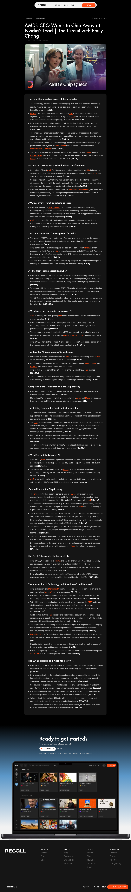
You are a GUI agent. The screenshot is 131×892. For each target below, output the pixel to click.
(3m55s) (83, 186)
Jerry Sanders (54, 207)
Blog (43, 856)
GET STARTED (47, 749)
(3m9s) (66, 176)
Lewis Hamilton (36, 634)
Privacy (86, 887)
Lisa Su (33, 113)
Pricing (58, 5)
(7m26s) (73, 294)
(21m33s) (73, 647)
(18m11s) (62, 570)
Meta (87, 363)
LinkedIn (91, 863)
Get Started (88, 5)
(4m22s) (70, 196)
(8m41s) (54, 328)
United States (36, 155)
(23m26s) (83, 701)
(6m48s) (34, 285)
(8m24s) (48, 319)
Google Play (116, 863)
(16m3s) (95, 516)
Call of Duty (35, 654)
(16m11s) (83, 523)
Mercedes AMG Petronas (41, 149)
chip (73, 116)
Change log (69, 860)
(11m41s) (87, 401)
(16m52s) (94, 539)
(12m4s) (51, 419)
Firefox (113, 856)
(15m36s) (62, 510)
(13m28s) (81, 448)
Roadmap (68, 863)
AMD (71, 113)
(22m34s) (83, 681)
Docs (66, 5)
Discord (90, 856)
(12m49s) (34, 441)
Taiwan (73, 494)
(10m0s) (78, 360)
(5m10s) (47, 244)
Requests (68, 856)
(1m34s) (65, 139)
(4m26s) (68, 217)
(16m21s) (45, 533)
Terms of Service (101, 887)
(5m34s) (56, 257)
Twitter (90, 853)
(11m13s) (63, 394)
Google (93, 363)
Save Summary (117, 887)
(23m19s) (92, 694)
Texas (72, 546)
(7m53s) (49, 304)
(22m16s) (34, 671)
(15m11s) (95, 500)
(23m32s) (78, 708)
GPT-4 (81, 335)
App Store (114, 860)
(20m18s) (76, 621)
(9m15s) (33, 338)
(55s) (38, 129)
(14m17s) (41, 476)
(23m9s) (97, 688)
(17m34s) (85, 564)
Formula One (60, 146)
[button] (29, 18)
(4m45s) (72, 226)
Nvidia (32, 158)
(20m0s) (41, 611)
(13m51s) (42, 466)
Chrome (113, 853)
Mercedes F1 (53, 589)
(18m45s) (75, 592)
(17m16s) (34, 549)
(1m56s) (60, 149)
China (88, 152)
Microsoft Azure (70, 335)
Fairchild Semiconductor (79, 189)
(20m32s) (91, 631)
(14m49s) (83, 482)
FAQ (72, 5)
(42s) (82, 119)
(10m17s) (72, 366)
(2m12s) (74, 158)
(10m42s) (96, 380)
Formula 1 (48, 592)
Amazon (33, 366)
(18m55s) (94, 577)
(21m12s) (34, 640)
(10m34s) (34, 373)
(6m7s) (87, 264)
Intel (95, 173)
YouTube (91, 860)
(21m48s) (75, 654)
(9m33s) (80, 345)
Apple (78, 398)
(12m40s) (67, 432)
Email (89, 867)
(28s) (51, 110)
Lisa (43, 460)
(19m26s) (94, 598)
